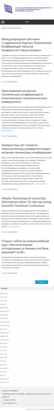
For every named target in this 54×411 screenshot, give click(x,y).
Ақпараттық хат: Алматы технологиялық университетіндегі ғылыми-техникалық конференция (26, 148)
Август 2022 (4, 343)
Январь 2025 (4, 315)
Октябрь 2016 (4, 382)
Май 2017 (3, 375)
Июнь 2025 (3, 300)
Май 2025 (3, 304)
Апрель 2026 (4, 293)
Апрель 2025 (4, 307)
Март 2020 (3, 357)
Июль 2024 (3, 329)
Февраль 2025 (4, 311)
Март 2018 (3, 364)
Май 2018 (3, 361)
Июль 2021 (3, 354)
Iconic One (29, 409)
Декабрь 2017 (4, 368)
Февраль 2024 (4, 332)
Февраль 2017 (4, 379)
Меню (27, 22)
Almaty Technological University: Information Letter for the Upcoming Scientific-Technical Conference (26, 202)
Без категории (12, 81)
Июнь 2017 (3, 371)
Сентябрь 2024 (5, 325)
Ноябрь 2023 (4, 336)
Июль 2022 (3, 347)
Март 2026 (3, 297)
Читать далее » (7, 130)
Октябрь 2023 (4, 340)
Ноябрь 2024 (4, 318)
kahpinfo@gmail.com (10, 403)
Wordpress (50, 409)
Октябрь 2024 (4, 322)
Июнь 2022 (3, 350)
